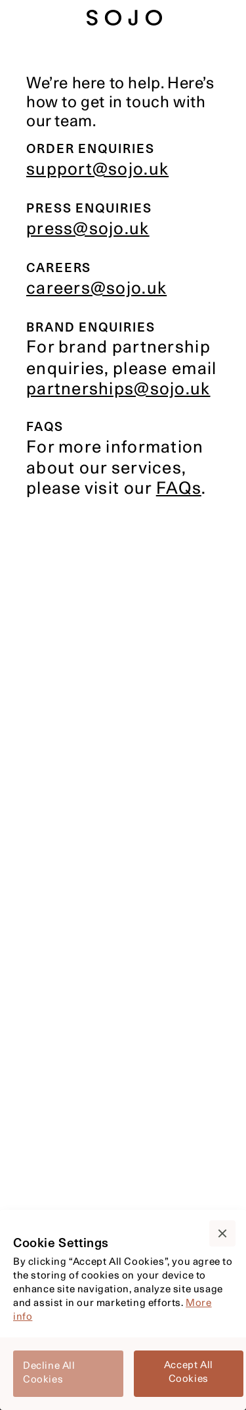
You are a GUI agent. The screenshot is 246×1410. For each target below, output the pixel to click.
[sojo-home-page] (125, 17)
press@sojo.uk (88, 230)
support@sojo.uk (97, 170)
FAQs (178, 489)
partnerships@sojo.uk (118, 390)
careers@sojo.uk (96, 289)
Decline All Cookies (49, 1373)
